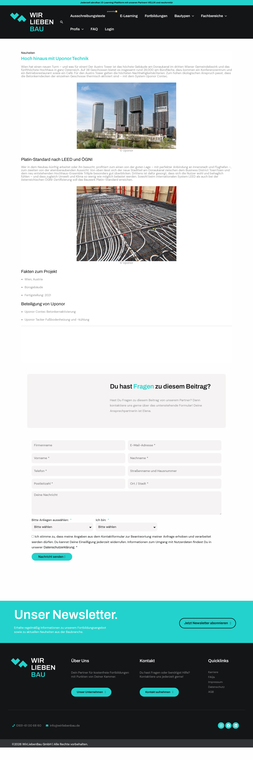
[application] (192, 16)
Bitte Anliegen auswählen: (50, 531)
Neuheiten (28, 53)
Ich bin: (101, 531)
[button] (61, 22)
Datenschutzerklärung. (60, 558)
